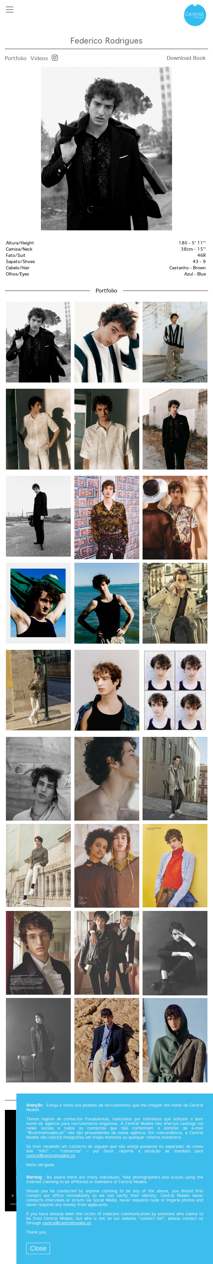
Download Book (186, 58)
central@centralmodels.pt (50, 1156)
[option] (106, 148)
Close (38, 1248)
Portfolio (16, 59)
